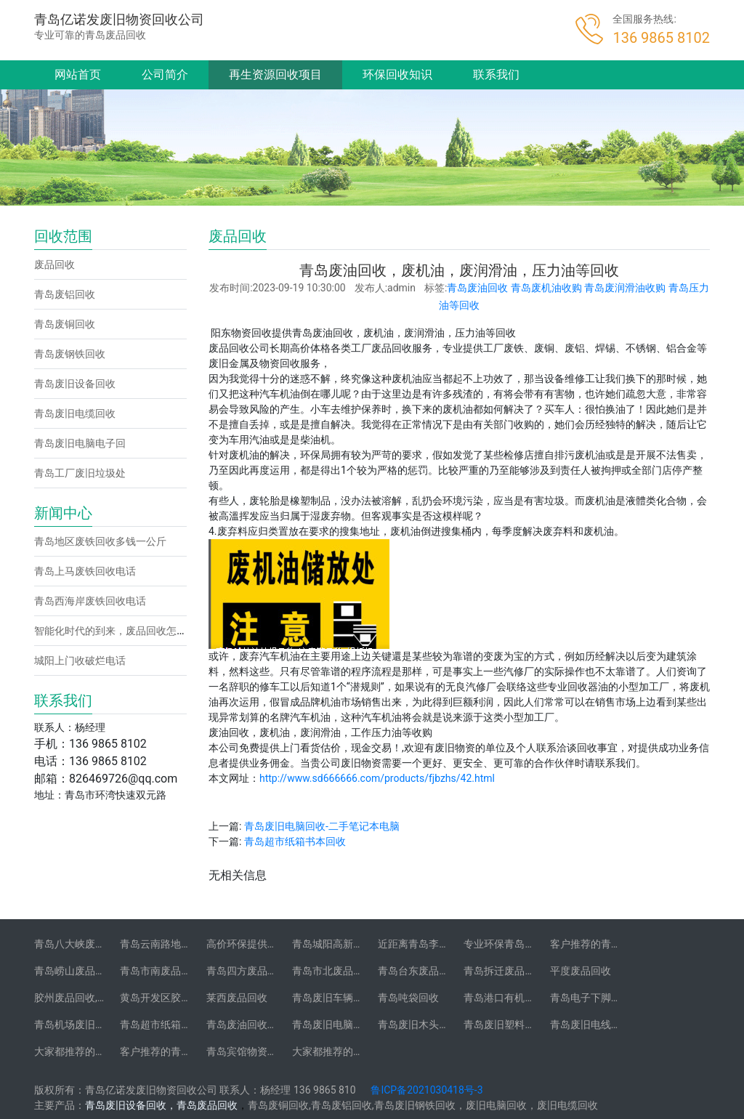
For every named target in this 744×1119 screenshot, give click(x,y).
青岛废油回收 (477, 288)
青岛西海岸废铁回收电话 (90, 601)
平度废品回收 (580, 971)
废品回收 (54, 264)
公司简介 (165, 74)
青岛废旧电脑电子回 (80, 443)
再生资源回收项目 (275, 74)
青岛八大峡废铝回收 (80, 944)
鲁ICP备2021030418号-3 (426, 1090)
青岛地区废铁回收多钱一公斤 (100, 541)
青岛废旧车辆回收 (332, 997)
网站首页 (77, 74)
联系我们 (496, 74)
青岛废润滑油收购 (625, 288)
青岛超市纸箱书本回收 (295, 841)
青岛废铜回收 (64, 324)
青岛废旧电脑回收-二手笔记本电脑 (322, 826)
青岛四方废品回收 (247, 971)
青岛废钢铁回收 (69, 354)
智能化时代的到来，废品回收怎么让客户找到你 (141, 631)
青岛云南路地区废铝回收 (176, 944)
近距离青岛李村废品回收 (434, 944)
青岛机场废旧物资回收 (85, 1024)
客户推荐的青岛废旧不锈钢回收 (191, 1051)
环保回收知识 (397, 74)
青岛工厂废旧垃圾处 (80, 473)
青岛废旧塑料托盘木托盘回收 (530, 1024)
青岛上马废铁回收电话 (85, 571)
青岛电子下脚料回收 (596, 997)
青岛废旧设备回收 (75, 383)
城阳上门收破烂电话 (80, 660)
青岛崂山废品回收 (75, 971)
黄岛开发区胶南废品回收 (176, 997)
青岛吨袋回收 (408, 997)
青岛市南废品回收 (160, 971)
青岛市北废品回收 (332, 971)
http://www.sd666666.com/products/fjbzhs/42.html (377, 778)
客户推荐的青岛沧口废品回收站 (621, 944)
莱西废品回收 (236, 997)
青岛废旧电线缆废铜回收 (606, 1024)
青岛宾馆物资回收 (247, 1051)
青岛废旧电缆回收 (75, 413)
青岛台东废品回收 (418, 971)
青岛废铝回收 (64, 294)
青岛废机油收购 (546, 288)
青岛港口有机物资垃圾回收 (525, 997)
